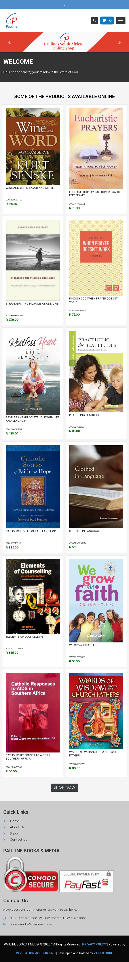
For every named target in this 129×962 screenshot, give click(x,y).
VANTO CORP (103, 953)
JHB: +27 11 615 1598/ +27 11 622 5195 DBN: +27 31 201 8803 (45, 918)
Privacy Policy (94, 944)
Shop (10, 833)
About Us (13, 827)
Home (11, 821)
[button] (9, 42)
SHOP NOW (64, 787)
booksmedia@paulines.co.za (27, 924)
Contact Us (15, 840)
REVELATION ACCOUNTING (36, 953)
